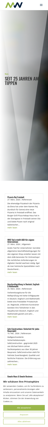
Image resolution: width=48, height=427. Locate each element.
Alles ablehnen (24, 421)
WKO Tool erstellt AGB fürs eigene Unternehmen (20, 240)
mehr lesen (12, 227)
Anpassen (24, 414)
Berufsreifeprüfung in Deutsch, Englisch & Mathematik (23, 285)
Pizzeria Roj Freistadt (15, 197)
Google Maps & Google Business (19, 376)
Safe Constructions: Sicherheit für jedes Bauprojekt (23, 329)
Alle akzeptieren (24, 408)
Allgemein (26, 244)
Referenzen (27, 199)
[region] (24, 402)
